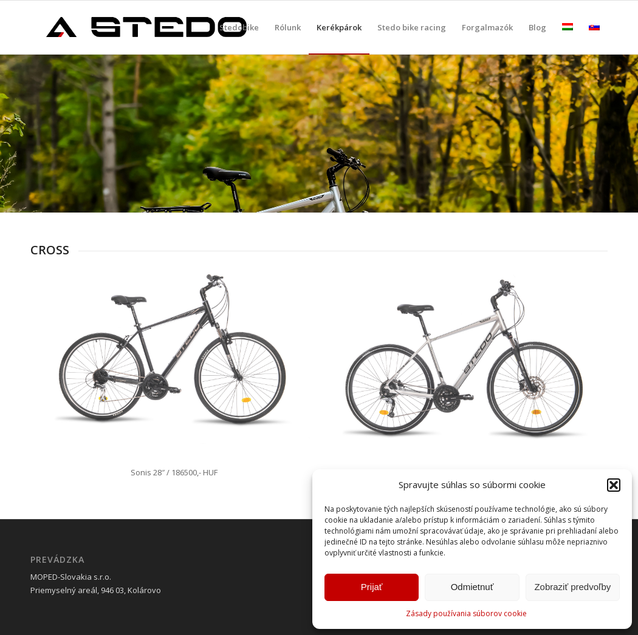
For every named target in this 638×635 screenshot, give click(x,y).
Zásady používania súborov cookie (466, 613)
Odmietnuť (472, 587)
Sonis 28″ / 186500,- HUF (174, 472)
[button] (614, 485)
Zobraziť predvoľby (572, 587)
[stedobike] (146, 27)
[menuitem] (239, 27)
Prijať (372, 587)
